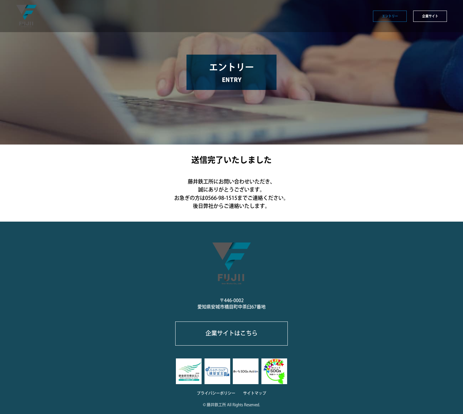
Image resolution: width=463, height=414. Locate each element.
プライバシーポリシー (216, 393)
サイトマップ (254, 393)
